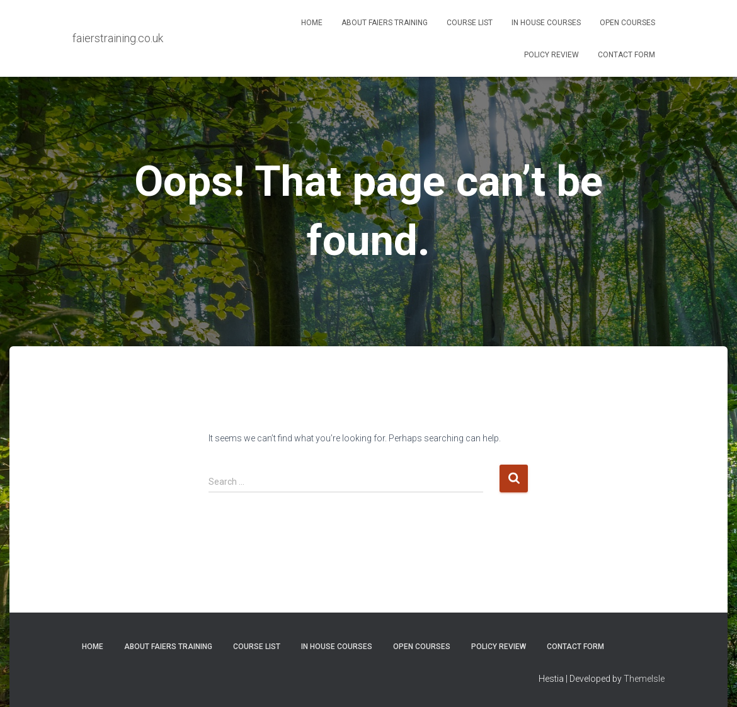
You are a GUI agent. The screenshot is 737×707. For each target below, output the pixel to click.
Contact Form (626, 54)
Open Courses (627, 22)
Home (312, 22)
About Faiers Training (384, 22)
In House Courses (546, 22)
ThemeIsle (644, 679)
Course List (470, 22)
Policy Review (551, 54)
